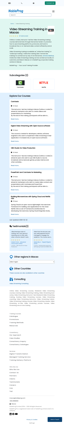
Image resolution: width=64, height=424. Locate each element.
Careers (13, 385)
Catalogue (14, 316)
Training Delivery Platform (20, 360)
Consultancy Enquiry (18, 341)
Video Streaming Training (23, 23)
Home (12, 23)
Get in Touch (54, 419)
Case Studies (15, 338)
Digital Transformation (19, 354)
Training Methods (17, 323)
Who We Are (14, 369)
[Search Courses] (30, 15)
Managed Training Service (20, 357)
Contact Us (50, 3)
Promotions (14, 319)
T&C (11, 391)
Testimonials (15, 382)
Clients (12, 379)
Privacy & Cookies (32, 419)
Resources (14, 326)
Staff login (32, 423)
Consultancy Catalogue (19, 345)
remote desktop (48, 56)
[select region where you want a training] (32, 261)
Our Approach (15, 335)
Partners (13, 376)
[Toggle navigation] (53, 11)
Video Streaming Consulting (19, 284)
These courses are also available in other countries (27, 273)
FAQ (11, 388)
